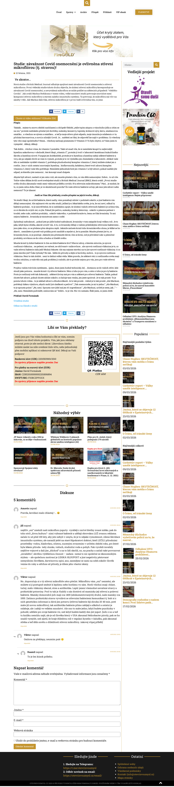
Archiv (83, 12)
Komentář (20, 680)
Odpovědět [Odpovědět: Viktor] (24, 626)
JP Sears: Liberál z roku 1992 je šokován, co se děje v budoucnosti (30, 438)
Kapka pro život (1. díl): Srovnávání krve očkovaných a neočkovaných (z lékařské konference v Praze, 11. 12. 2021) (102, 472)
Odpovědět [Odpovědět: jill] (24, 568)
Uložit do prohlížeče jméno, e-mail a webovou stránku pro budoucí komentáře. (61, 741)
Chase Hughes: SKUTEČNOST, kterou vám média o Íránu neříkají (141, 224)
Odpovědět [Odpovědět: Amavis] (24, 517)
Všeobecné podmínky (129, 771)
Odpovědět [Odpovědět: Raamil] (30, 661)
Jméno (18, 710)
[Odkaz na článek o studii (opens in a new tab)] (25, 306)
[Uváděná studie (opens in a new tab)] (21, 301)
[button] (87, 3)
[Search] (156, 65)
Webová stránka (23, 731)
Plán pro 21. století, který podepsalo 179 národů (99, 438)
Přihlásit (107, 12)
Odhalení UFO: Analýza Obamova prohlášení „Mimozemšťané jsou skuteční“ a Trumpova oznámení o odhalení (139, 320)
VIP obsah (121, 12)
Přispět (94, 12)
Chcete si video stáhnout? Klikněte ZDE (38, 118)
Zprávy (71, 12)
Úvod (59, 12)
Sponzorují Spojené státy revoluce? (26, 469)
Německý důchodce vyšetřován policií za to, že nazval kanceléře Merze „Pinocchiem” (138, 285)
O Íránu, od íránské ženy (135, 254)
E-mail (18, 720)
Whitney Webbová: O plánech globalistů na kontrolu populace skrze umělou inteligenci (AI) (66, 440)
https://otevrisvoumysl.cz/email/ (82, 776)
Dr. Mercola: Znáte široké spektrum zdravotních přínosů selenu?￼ (66, 471)
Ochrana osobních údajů (131, 768)
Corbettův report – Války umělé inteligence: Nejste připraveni (138, 194)
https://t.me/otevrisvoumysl (79, 769)
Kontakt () (136, 775)
